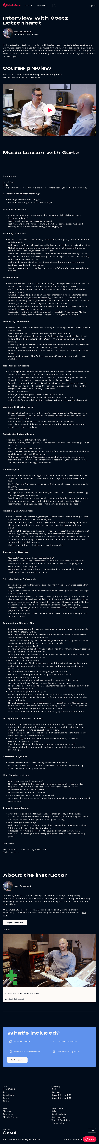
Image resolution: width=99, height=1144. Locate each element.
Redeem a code (58, 1117)
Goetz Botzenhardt (23, 31)
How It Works (9, 1089)
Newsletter (56, 1092)
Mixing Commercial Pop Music (22, 993)
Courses (6, 1092)
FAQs (54, 1111)
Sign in (92, 5)
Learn (28, 5)
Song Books (8, 1095)
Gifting (6, 1101)
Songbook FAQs (59, 1114)
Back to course (17, 1060)
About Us (7, 1111)
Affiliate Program (11, 1117)
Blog (54, 1089)
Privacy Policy (58, 1123)
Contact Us (8, 1114)
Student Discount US (61, 1098)
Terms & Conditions (61, 1120)
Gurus (6, 1098)
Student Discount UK (61, 1095)
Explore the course (15, 923)
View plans (41, 5)
